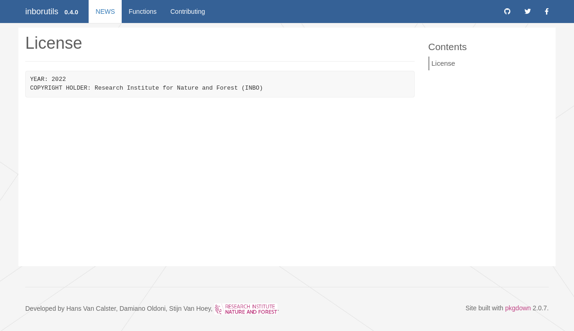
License (444, 63)
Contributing (187, 11)
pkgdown (518, 308)
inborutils (41, 11)
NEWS (105, 11)
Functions (143, 11)
